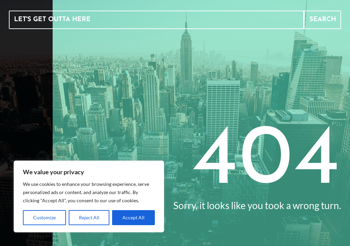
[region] (89, 196)
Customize (44, 217)
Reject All (89, 217)
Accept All (133, 217)
